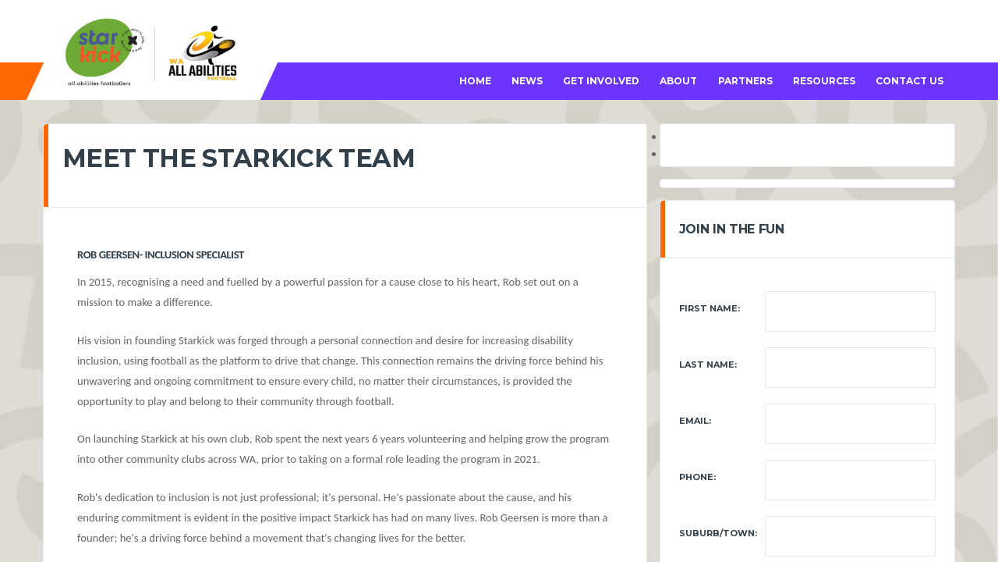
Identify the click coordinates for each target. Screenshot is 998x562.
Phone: (697, 476)
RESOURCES (824, 81)
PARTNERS (745, 81)
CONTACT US (909, 81)
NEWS (527, 81)
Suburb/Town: (718, 533)
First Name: (709, 308)
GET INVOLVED (601, 81)
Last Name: (708, 364)
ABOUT (678, 81)
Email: (695, 420)
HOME (475, 81)
